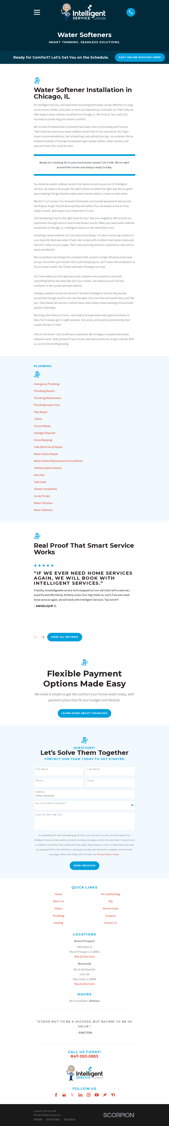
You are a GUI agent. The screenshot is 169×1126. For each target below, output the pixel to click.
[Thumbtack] (105, 1095)
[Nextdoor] (113, 1095)
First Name (41, 769)
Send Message (84, 865)
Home (58, 894)
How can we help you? (49, 814)
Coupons (110, 916)
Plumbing (58, 916)
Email (90, 780)
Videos (58, 908)
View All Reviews (64, 636)
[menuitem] (84, 384)
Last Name (93, 769)
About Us (58, 901)
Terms (116, 854)
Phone (39, 780)
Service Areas (110, 908)
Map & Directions (84, 956)
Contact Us (110, 923)
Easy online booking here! (140, 57)
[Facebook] (56, 1095)
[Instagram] (89, 1095)
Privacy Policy (104, 854)
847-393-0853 (84, 1056)
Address (40, 792)
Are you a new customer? (50, 803)
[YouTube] (97, 1095)
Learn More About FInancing (84, 713)
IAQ (110, 901)
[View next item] (43, 637)
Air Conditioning (110, 894)
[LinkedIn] (80, 1095)
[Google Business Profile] (64, 1095)
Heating (58, 923)
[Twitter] (72, 1095)
